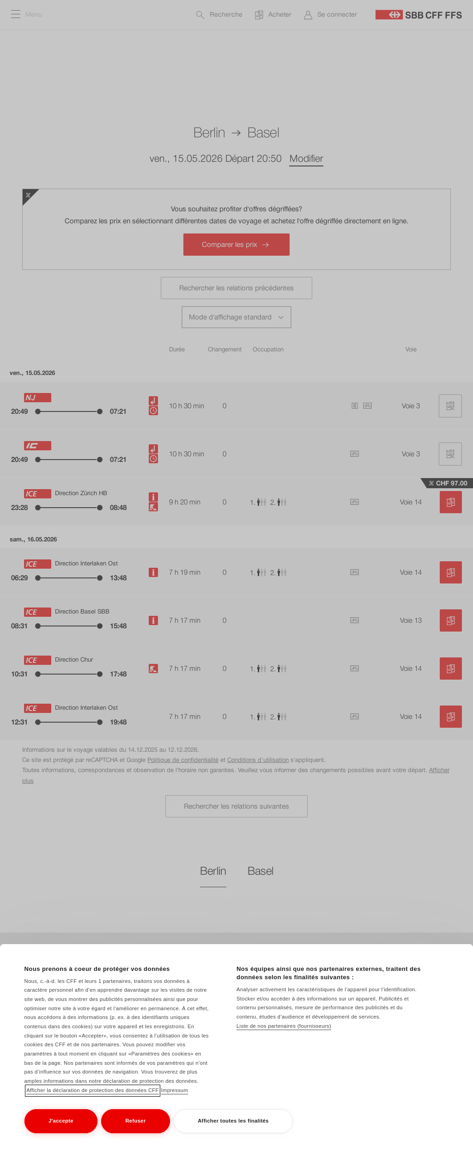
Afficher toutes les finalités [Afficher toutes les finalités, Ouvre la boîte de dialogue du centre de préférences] (233, 1120)
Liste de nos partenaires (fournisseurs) (283, 1026)
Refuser (135, 1120)
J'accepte (61, 1120)
